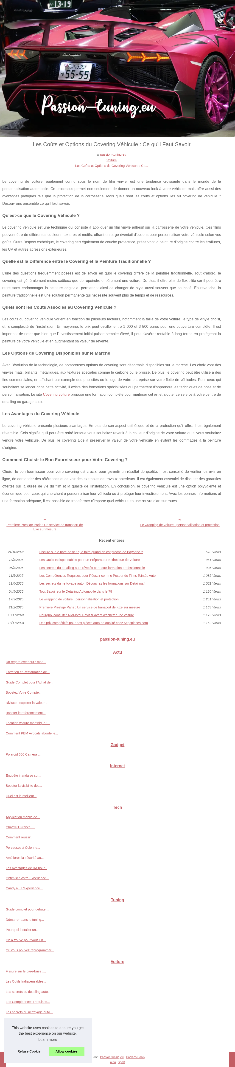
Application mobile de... (23, 817)
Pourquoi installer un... (22, 930)
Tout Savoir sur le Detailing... (27, 1022)
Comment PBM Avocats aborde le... (32, 733)
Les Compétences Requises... (28, 1002)
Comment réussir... (20, 837)
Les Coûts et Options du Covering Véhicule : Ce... (111, 166)
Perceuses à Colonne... (23, 847)
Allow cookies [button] (67, 1051)
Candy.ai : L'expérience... (24, 888)
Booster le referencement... (26, 713)
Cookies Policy (135, 1057)
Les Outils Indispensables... (26, 981)
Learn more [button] (47, 1040)
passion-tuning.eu (113, 154)
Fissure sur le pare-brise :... (26, 971)
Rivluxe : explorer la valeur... (26, 703)
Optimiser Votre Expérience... (27, 878)
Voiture (111, 160)
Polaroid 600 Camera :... (24, 754)
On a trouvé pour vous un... (26, 940)
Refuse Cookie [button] (28, 1051)
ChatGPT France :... (20, 827)
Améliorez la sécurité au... (25, 858)
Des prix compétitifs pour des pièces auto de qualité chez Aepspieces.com (93, 623)
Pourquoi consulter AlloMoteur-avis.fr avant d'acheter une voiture (86, 615)
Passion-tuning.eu (111, 1057)
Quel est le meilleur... (21, 796)
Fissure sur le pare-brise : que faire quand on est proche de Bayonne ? (91, 552)
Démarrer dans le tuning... (25, 919)
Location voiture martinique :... (28, 723)
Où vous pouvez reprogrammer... (30, 950)
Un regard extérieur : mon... (26, 662)
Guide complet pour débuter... (27, 909)
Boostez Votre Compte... (24, 692)
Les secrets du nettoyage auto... (29, 1012)
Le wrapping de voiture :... (25, 1032)
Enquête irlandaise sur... (23, 775)
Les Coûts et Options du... (25, 1043)
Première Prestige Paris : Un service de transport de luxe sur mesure (44, 527)
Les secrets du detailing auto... (28, 992)
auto (113, 1062)
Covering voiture (56, 394)
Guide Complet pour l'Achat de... (29, 682)
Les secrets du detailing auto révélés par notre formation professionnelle (92, 567)
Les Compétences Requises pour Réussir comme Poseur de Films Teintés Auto (97, 575)
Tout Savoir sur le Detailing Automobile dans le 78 (75, 591)
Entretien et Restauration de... (28, 672)
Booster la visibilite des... (24, 785)
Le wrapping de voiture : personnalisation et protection (180, 525)
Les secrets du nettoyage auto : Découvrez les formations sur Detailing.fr (92, 583)
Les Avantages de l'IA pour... (26, 868)
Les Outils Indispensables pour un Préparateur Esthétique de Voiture (89, 559)
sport (121, 1062)
